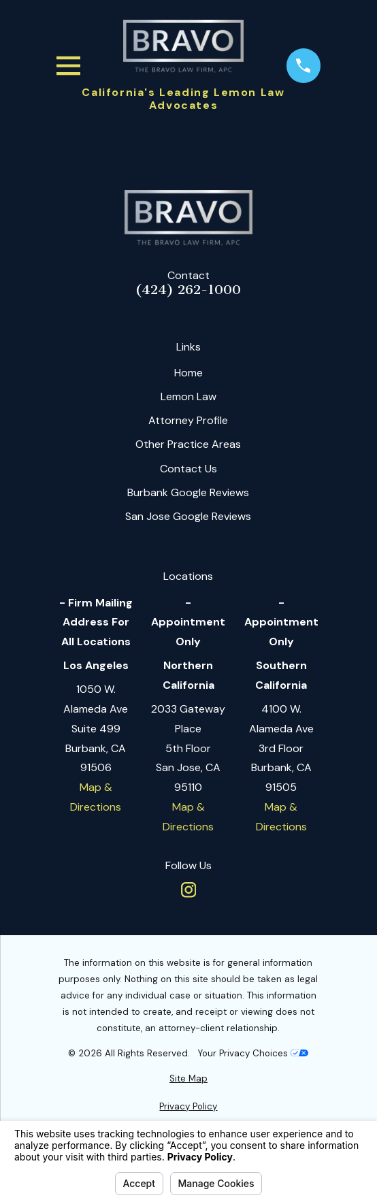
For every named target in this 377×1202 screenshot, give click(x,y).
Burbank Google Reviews (188, 492)
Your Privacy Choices (253, 1053)
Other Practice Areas (188, 444)
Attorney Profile (188, 420)
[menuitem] (188, 1079)
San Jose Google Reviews (188, 516)
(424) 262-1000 (188, 290)
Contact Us (188, 468)
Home (188, 373)
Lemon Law (188, 396)
